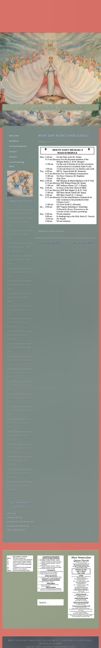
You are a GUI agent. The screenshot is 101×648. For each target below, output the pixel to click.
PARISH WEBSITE (49, 242)
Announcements (57, 231)
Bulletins (13, 139)
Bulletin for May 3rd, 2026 (19, 203)
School (12, 147)
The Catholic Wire (16, 519)
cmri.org (11, 502)
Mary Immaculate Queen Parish (50, 107)
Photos (13, 152)
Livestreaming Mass (19, 156)
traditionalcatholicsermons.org (23, 511)
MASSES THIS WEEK (84, 242)
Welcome (13, 135)
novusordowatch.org (18, 515)
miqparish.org (14, 506)
